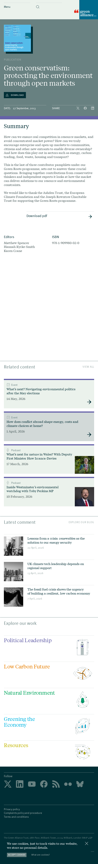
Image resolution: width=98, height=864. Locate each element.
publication (12, 59)
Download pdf (59, 216)
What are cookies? (40, 854)
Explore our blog (81, 521)
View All (88, 366)
